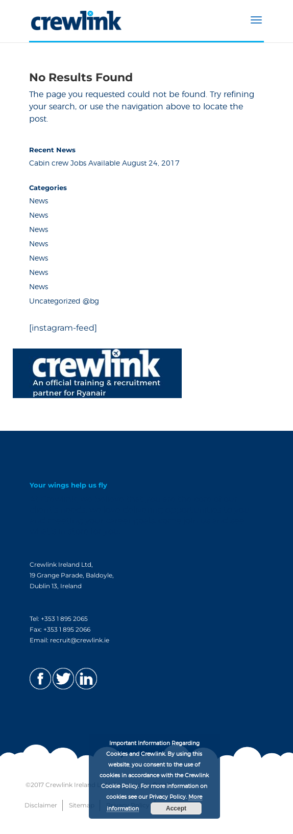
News (38, 201)
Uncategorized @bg (64, 301)
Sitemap (81, 805)
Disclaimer (41, 805)
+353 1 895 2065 (64, 618)
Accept (176, 808)
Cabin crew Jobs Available (74, 163)
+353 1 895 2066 (66, 629)
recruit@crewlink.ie (79, 640)
